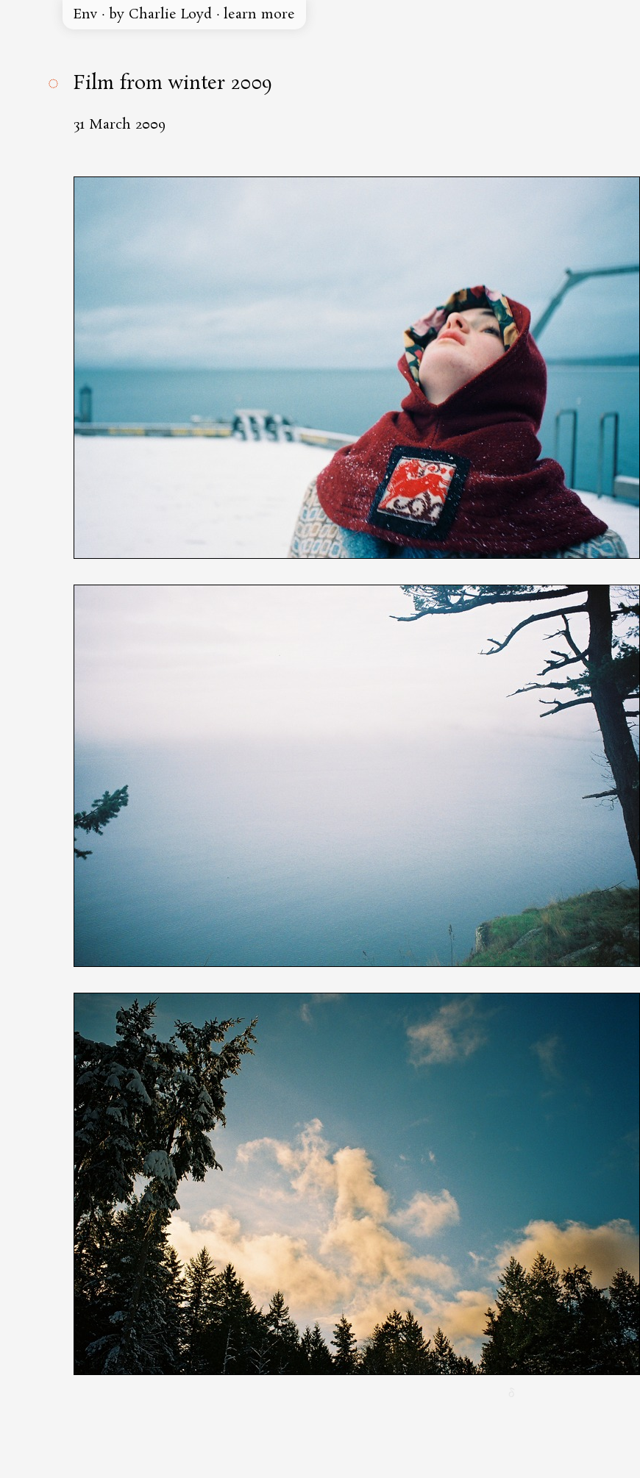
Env (85, 14)
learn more (259, 14)
